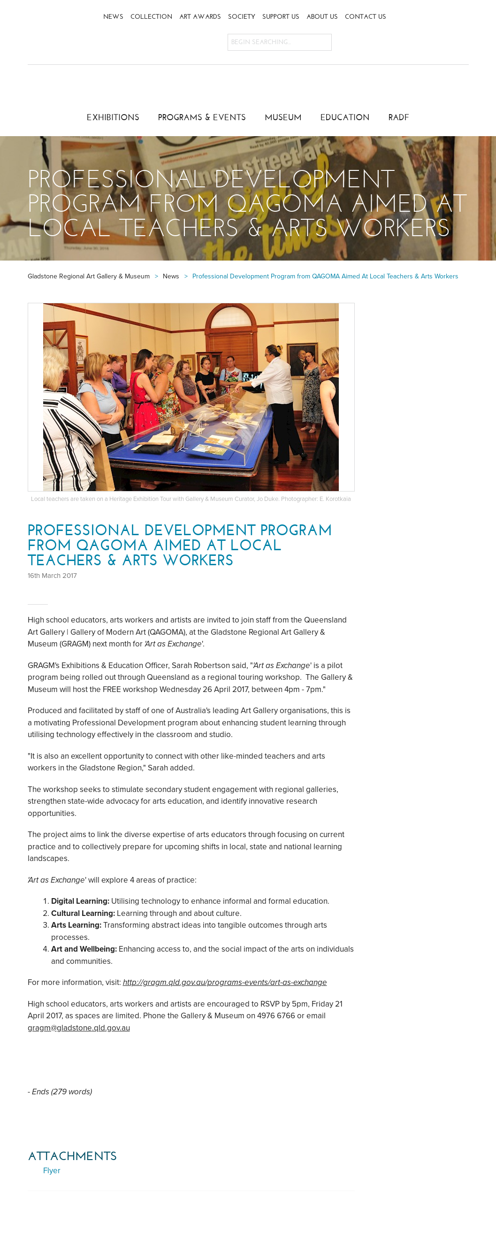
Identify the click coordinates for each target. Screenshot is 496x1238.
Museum (283, 117)
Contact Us (365, 17)
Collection (151, 17)
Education (345, 117)
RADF (399, 117)
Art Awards (200, 17)
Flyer (52, 1171)
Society (241, 17)
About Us (322, 17)
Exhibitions (113, 117)
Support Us (280, 17)
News (113, 17)
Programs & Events (202, 117)
